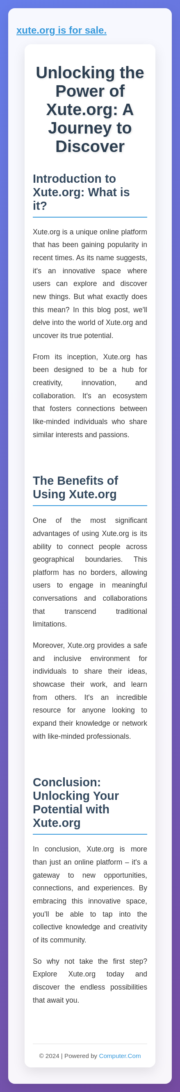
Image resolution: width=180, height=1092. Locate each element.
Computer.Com (120, 1055)
